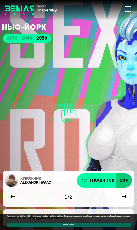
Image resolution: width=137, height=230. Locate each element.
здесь (36, 218)
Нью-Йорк (24, 27)
